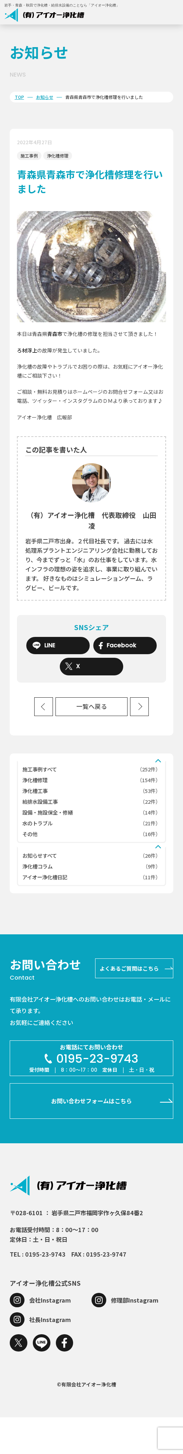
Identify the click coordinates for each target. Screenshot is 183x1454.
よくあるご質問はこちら (129, 1005)
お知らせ (44, 97)
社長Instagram (50, 1356)
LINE (43, 645)
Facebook (117, 645)
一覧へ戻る (91, 706)
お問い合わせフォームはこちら (91, 1137)
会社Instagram (50, 1336)
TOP (19, 97)
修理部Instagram (135, 1336)
